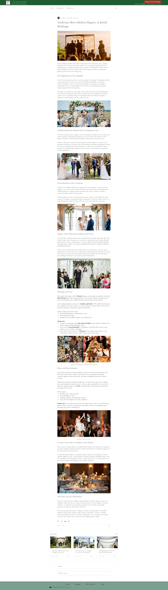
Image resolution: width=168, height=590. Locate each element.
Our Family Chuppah (19, 2)
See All (116, 534)
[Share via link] (68, 521)
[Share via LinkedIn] (65, 521)
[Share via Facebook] (58, 521)
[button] (116, 8)
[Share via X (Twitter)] (61, 521)
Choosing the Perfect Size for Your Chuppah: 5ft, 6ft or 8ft (60, 551)
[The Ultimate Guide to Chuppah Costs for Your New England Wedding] (84, 542)
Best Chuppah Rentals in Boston (19, 4)
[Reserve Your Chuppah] (153, 2)
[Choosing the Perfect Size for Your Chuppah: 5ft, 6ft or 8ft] (60, 542)
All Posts (52, 8)
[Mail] (50, 587)
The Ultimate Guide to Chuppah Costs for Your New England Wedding (83, 551)
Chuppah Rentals (60, 8)
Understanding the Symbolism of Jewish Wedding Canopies (107, 551)
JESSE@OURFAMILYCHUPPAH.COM (61, 587)
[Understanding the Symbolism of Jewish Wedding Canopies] (107, 542)
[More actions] (110, 18)
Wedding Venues (69, 8)
